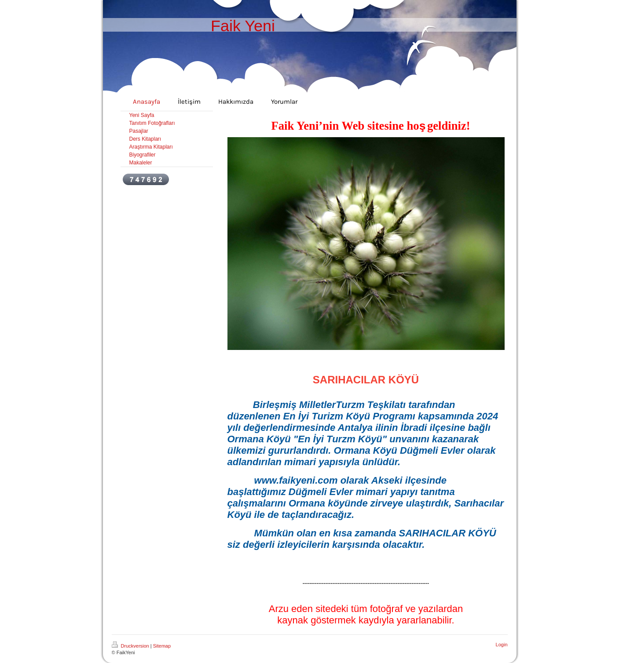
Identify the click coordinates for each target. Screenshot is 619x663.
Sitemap (162, 645)
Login (502, 644)
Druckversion (131, 645)
